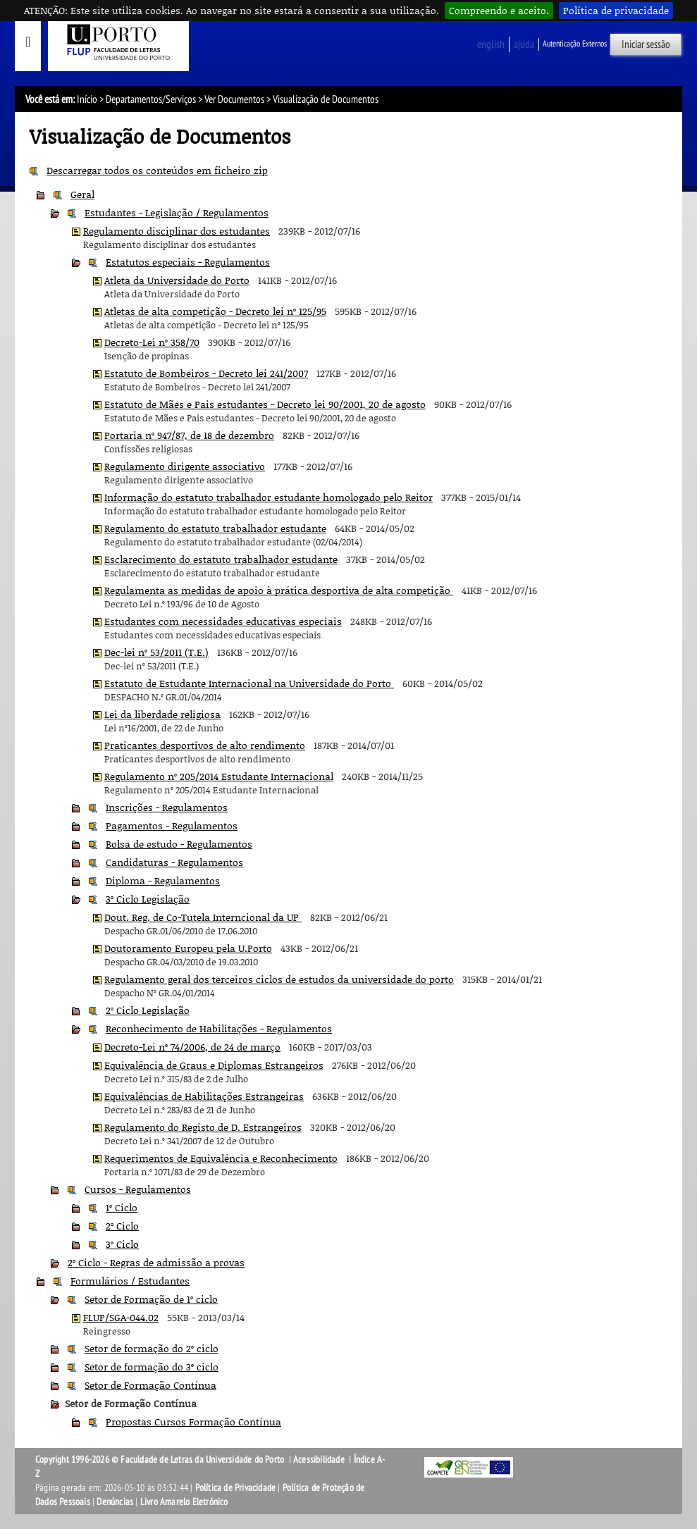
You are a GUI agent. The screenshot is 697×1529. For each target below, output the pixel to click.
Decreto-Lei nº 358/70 (151, 342)
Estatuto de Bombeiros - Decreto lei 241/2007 (206, 373)
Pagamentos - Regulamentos (172, 825)
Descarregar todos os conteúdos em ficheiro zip (157, 170)
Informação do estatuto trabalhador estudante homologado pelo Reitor (268, 497)
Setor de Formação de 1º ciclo (151, 1299)
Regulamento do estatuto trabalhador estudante (215, 528)
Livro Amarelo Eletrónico (184, 1502)
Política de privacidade (616, 10)
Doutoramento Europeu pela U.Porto (188, 948)
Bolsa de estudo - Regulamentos (179, 843)
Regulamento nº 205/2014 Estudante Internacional (218, 776)
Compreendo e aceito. (499, 10)
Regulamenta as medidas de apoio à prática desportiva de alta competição (278, 590)
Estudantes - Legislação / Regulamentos (177, 212)
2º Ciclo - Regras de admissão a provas (156, 1262)
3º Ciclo (122, 1244)
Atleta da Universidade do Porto (176, 280)
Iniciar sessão (646, 44)
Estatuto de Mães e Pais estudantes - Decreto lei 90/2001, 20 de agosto (265, 404)
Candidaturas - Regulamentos (174, 862)
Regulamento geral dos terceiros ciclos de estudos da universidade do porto (279, 979)
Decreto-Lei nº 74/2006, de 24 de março (192, 1046)
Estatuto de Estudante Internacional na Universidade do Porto (249, 683)
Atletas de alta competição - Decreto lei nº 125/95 (215, 311)
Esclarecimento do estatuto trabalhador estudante (221, 559)
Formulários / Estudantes (130, 1280)
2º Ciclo (122, 1225)
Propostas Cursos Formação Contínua (193, 1421)
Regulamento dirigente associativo (184, 466)
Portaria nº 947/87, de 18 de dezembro (189, 435)
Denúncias (115, 1502)
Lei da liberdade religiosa (162, 714)
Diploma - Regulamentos (163, 880)
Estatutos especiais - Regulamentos (188, 261)
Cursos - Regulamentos (138, 1189)
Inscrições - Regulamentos (167, 807)
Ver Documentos (234, 99)
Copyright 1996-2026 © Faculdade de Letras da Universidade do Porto (160, 1460)
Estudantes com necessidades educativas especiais (223, 621)
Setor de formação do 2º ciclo (151, 1348)
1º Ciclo (121, 1207)
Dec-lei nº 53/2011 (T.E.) (156, 652)
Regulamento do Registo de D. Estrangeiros (203, 1127)
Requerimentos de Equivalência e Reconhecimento (221, 1158)
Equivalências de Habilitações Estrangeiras (204, 1096)
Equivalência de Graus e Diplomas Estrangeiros (213, 1065)
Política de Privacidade (235, 1488)
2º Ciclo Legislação (148, 1010)
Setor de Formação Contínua (150, 1385)
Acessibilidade (319, 1460)
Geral (82, 194)
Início (87, 99)
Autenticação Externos (575, 44)
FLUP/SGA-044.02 (121, 1317)
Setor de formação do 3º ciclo (151, 1366)
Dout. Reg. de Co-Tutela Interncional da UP (203, 917)
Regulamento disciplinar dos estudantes (176, 230)
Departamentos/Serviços (151, 99)
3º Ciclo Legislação (148, 898)
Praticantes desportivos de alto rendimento (204, 745)
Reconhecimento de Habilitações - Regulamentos (219, 1028)
